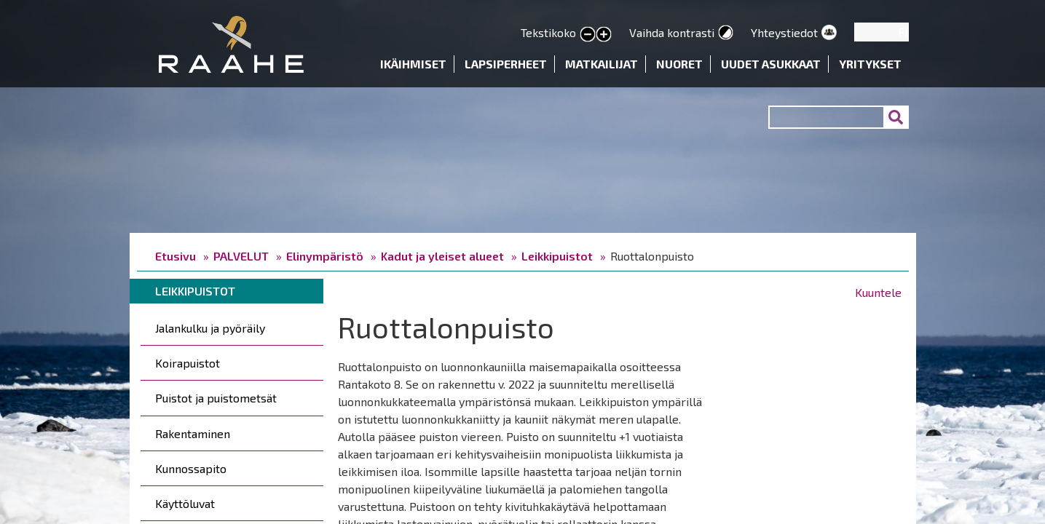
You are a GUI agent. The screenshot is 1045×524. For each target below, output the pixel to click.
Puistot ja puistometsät (216, 398)
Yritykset (870, 64)
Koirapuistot (187, 363)
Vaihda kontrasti (671, 32)
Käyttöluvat (185, 503)
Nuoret (679, 64)
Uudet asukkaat (771, 64)
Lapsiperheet (506, 64)
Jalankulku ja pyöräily (210, 328)
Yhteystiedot (784, 32)
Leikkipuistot (557, 256)
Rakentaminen (192, 433)
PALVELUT (241, 256)
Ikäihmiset (413, 64)
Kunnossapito (190, 468)
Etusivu (175, 256)
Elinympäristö (324, 256)
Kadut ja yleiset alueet (442, 256)
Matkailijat (601, 64)
